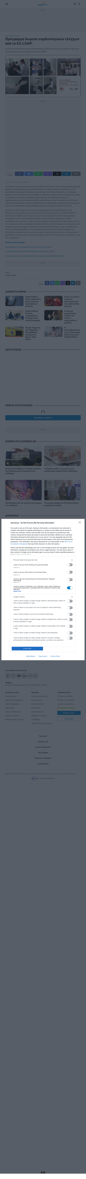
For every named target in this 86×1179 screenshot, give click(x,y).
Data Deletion (30, 656)
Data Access (43, 656)
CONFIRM (27, 648)
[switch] (70, 564)
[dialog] (43, 589)
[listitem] (43, 560)
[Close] (80, 523)
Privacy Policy (55, 656)
